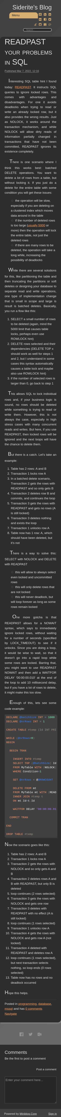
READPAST (23, 87)
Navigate (11, 1013)
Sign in (52, 1113)
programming (27, 1004)
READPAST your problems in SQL (28, 51)
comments (33, 1008)
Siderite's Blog (32, 7)
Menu (16, 15)
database (44, 1004)
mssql (9, 1008)
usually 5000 (36, 225)
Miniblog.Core (28, 1113)
